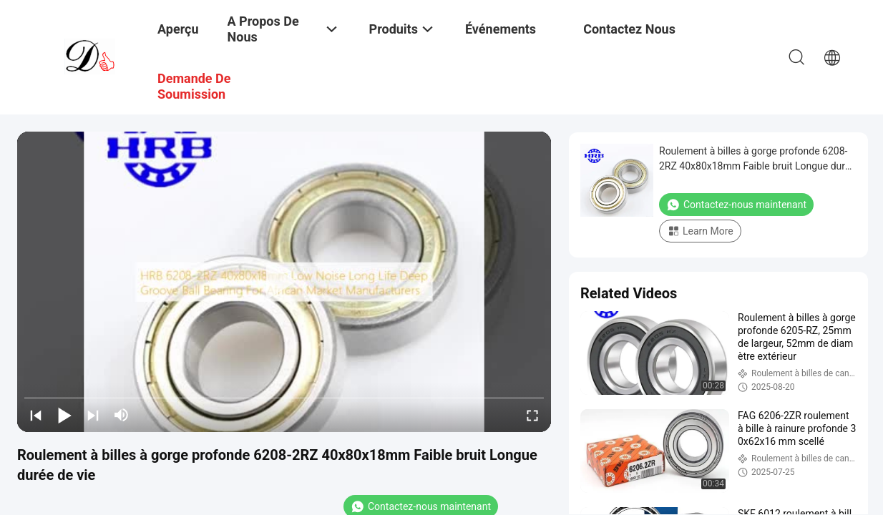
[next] (93, 415)
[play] (284, 282)
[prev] (35, 415)
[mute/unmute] (121, 415)
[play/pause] (64, 415)
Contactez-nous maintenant (736, 204)
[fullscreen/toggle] (532, 415)
